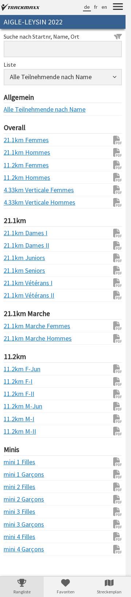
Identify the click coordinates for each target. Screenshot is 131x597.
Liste (10, 64)
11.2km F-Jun (18, 369)
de (87, 7)
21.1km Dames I (18, 233)
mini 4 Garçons (18, 549)
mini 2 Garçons (18, 499)
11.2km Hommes (18, 177)
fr (96, 7)
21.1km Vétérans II (18, 295)
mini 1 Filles (18, 462)
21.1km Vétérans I (18, 283)
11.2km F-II (18, 393)
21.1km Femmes (18, 140)
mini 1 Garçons (18, 474)
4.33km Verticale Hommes (18, 202)
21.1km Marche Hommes (18, 338)
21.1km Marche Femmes (18, 326)
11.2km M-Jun (18, 406)
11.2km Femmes (18, 165)
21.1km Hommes (18, 152)
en (104, 7)
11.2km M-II (18, 431)
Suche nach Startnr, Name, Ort (63, 36)
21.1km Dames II (18, 245)
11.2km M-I (18, 419)
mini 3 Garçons (18, 524)
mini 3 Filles (18, 511)
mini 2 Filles (18, 486)
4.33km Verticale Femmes (18, 190)
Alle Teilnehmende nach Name (18, 109)
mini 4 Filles (18, 536)
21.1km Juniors (18, 257)
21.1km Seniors (18, 270)
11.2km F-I (18, 381)
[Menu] (117, 7)
